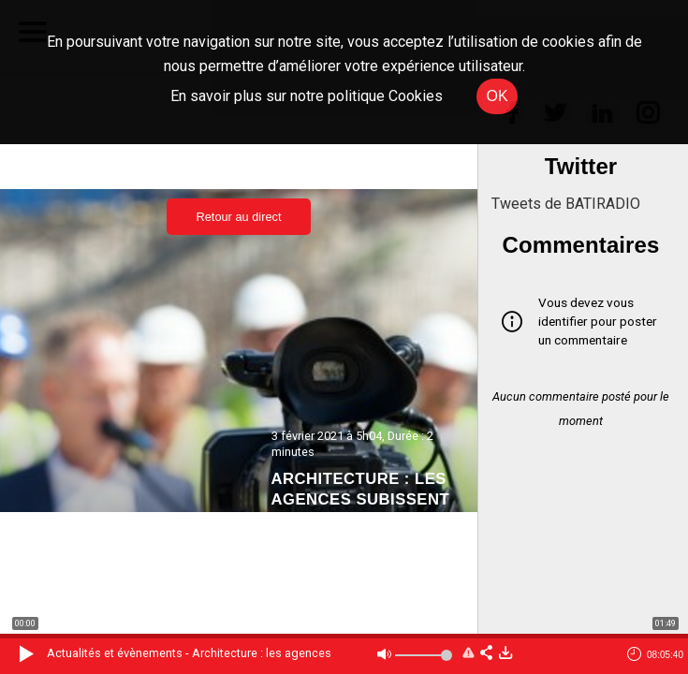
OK (496, 96)
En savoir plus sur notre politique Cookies (306, 96)
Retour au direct (238, 217)
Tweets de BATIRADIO (565, 203)
